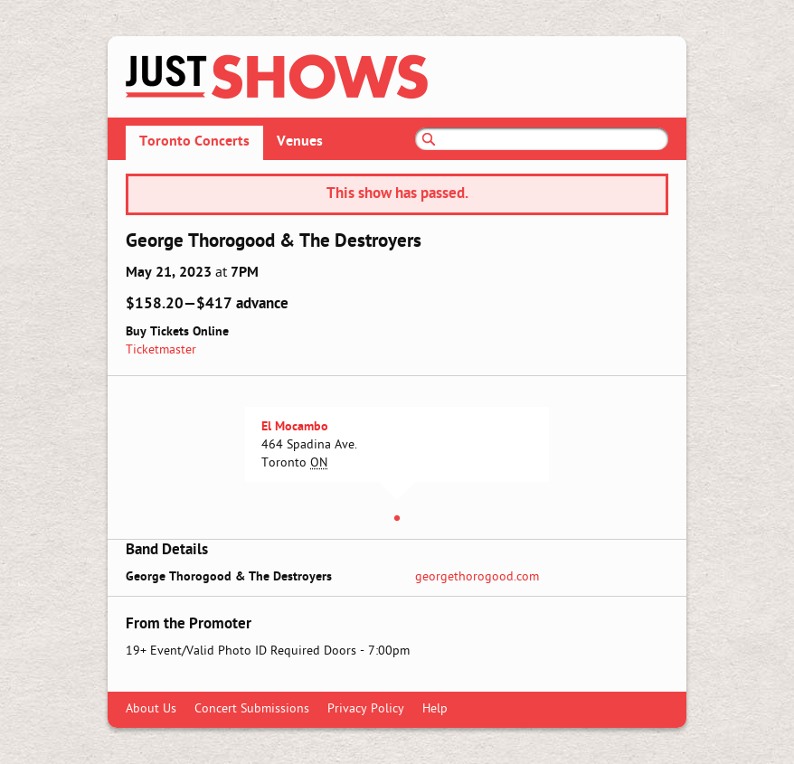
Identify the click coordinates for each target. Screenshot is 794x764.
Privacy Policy (365, 709)
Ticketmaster (161, 350)
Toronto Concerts (194, 142)
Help (435, 709)
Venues (300, 142)
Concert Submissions (251, 709)
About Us (151, 709)
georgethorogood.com (477, 577)
